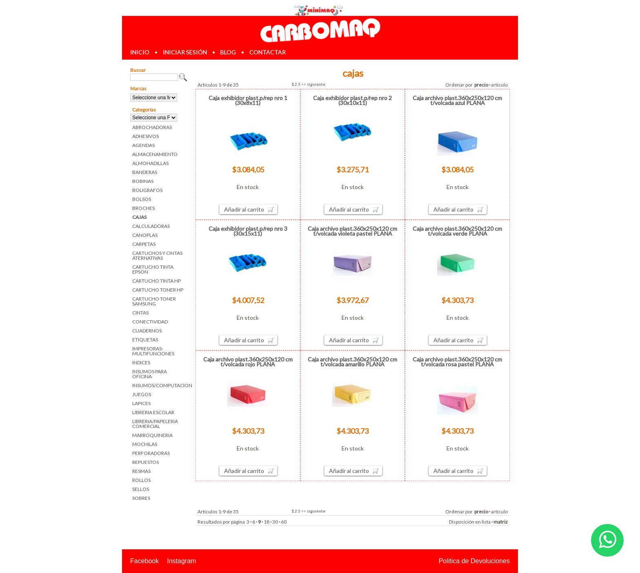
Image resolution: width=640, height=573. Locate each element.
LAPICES (141, 403)
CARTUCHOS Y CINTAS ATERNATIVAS (157, 255)
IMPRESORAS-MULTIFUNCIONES (153, 351)
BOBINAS (142, 181)
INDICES (141, 362)
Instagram (181, 560)
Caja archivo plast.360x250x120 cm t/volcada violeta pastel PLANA (352, 231)
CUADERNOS (147, 331)
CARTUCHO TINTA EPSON (152, 269)
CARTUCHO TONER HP (157, 290)
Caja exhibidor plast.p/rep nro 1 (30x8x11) (248, 100)
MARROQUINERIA (152, 435)
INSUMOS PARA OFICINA (149, 373)
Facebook (144, 560)
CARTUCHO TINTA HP (156, 281)
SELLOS (140, 489)
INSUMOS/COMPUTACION (159, 385)
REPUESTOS (145, 462)
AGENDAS (143, 145)
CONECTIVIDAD (150, 322)
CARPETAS (144, 244)
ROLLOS (141, 480)
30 (275, 522)
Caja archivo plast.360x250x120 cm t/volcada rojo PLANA (248, 362)
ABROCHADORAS (152, 127)
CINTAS (140, 313)
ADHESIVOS (145, 136)
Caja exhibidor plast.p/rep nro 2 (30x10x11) (352, 100)
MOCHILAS (144, 444)
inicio (139, 52)
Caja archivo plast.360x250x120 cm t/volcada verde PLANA (457, 231)
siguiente (316, 84)
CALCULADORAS (151, 226)
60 (284, 522)
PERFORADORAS (151, 453)
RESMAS (141, 471)
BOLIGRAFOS (147, 190)
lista (486, 522)
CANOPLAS (145, 235)
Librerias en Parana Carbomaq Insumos (320, 30)
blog (228, 52)
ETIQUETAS (145, 340)
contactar (267, 52)
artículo (499, 85)
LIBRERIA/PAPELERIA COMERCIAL (155, 423)
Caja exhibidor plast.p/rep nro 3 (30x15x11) (248, 231)
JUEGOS (141, 394)
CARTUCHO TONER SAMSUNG (154, 301)
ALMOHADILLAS (150, 163)
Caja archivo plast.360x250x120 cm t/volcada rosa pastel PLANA (457, 362)
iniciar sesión (185, 52)
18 (266, 522)
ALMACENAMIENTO (155, 154)
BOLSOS (141, 199)
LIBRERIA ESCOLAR (153, 412)
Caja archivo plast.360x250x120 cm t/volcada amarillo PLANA (352, 362)
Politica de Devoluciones (474, 560)
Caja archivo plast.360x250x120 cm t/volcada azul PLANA (457, 100)
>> (303, 84)
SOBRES (141, 498)
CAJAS (139, 217)
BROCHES (143, 208)
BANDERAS (144, 172)
